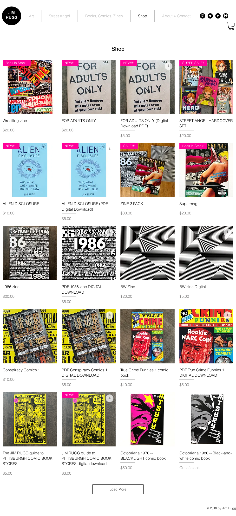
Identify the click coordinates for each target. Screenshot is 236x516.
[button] (231, 26)
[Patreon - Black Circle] (225, 16)
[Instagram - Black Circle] (202, 16)
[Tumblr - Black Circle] (218, 16)
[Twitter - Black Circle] (210, 16)
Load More (118, 489)
